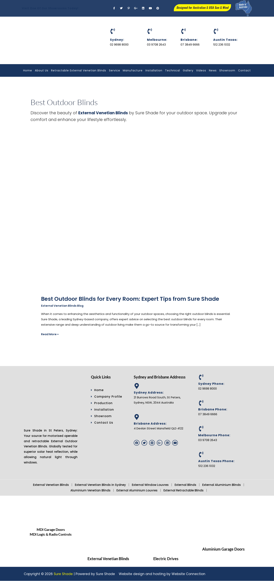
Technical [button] (172, 70)
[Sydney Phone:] (201, 377)
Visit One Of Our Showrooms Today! (50, 8)
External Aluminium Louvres (137, 490)
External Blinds (185, 484)
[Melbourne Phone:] (201, 429)
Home (27, 70)
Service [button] (114, 70)
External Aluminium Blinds (221, 484)
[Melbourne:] (150, 31)
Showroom (227, 70)
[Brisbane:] (183, 31)
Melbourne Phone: (214, 435)
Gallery (188, 70)
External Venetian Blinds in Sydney (100, 484)
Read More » (50, 334)
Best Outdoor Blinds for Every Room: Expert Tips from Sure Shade (134, 299)
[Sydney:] (113, 31)
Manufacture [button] (133, 70)
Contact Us (102, 423)
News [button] (213, 70)
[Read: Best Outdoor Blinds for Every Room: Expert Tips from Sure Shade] (113, 218)
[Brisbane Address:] (136, 417)
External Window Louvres (150, 484)
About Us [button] (41, 70)
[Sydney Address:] (136, 386)
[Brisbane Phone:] (201, 403)
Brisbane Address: (150, 424)
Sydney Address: (149, 392)
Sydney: (117, 40)
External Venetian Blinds (51, 484)
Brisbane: (189, 40)
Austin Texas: (225, 40)
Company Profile (106, 397)
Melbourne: (157, 40)
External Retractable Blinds (183, 490)
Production (102, 403)
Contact (244, 70)
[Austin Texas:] (216, 31)
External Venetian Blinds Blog (63, 306)
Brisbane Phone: (212, 409)
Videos (201, 70)
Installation (153, 70)
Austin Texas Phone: (216, 461)
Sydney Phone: (211, 384)
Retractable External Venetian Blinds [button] (78, 70)
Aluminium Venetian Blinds (90, 490)
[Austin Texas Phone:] (201, 455)
